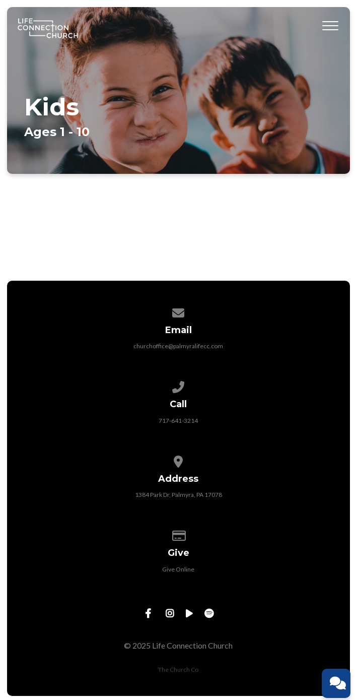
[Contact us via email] (178, 311)
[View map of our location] (178, 460)
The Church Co (178, 669)
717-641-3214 (178, 420)
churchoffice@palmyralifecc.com (178, 346)
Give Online (178, 569)
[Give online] (178, 534)
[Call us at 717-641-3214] (178, 385)
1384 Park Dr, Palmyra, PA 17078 (178, 494)
